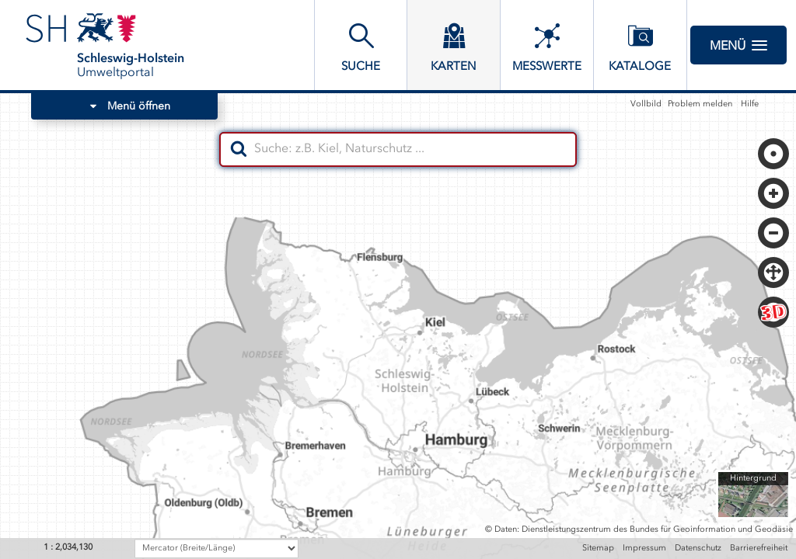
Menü (738, 45)
